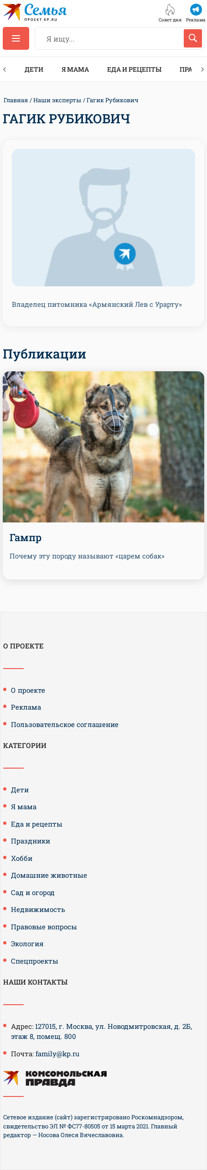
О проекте (28, 690)
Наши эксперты (57, 100)
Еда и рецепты (134, 69)
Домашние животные (49, 875)
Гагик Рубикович (113, 100)
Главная (16, 100)
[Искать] (193, 38)
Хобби (21, 858)
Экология (27, 943)
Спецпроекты (34, 960)
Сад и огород (33, 892)
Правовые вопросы (44, 926)
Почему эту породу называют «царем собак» (87, 555)
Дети (34, 69)
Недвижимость (38, 909)
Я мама (75, 69)
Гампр (25, 537)
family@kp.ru (57, 1053)
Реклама (26, 706)
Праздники (30, 840)
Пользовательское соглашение (65, 724)
